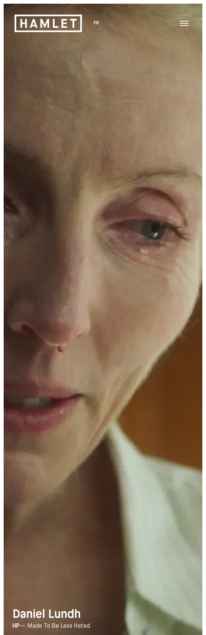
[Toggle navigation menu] (184, 23)
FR (97, 23)
